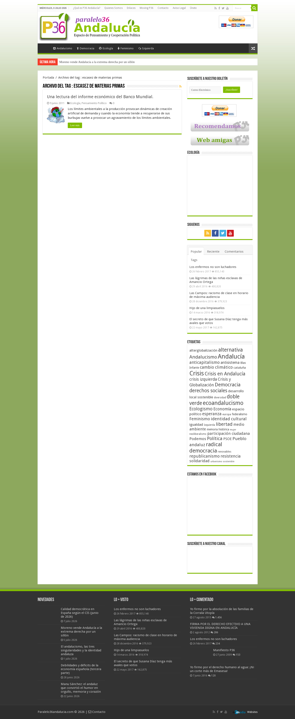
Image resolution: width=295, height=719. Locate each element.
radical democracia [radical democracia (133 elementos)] (205, 447)
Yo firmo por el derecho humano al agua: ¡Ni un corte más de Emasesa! (222, 669)
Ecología (106, 48)
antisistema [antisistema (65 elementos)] (230, 362)
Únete (193, 8)
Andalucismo (62, 48)
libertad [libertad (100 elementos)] (224, 424)
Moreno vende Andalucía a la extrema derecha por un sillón (97, 62)
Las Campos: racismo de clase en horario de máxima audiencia (218, 295)
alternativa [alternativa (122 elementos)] (230, 350)
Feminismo (126, 48)
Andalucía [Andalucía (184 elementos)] (231, 356)
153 (238, 654)
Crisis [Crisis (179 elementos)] (196, 373)
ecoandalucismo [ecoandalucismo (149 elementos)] (223, 403)
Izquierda (146, 48)
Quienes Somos (113, 8)
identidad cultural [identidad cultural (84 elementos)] (229, 418)
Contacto (163, 8)
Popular (196, 251)
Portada (45, 47)
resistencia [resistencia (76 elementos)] (231, 456)
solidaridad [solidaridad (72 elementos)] (199, 461)
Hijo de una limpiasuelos (207, 308)
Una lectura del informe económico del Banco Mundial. (100, 96)
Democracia (85, 48)
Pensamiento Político (94, 103)
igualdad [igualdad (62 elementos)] (196, 424)
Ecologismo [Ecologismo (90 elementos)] (201, 408)
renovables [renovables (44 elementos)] (224, 451)
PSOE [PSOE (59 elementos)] (227, 439)
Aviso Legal (179, 8)
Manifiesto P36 (224, 650)
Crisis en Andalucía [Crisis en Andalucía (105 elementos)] (225, 374)
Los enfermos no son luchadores (212, 267)
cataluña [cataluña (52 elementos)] (240, 368)
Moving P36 (146, 8)
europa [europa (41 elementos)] (226, 414)
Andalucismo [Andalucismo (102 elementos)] (203, 357)
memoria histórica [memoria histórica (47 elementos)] (218, 429)
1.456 (218, 617)
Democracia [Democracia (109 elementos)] (228, 385)
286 (216, 632)
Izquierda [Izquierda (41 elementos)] (209, 424)
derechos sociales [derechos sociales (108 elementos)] (208, 391)
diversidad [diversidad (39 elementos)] (220, 397)
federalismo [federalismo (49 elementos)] (239, 414)
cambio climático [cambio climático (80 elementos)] (216, 367)
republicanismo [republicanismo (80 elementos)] (204, 456)
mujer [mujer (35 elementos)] (233, 429)
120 (213, 675)
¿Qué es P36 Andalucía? (86, 8)
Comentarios (234, 251)
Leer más (75, 125)
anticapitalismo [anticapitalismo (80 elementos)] (204, 362)
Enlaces (131, 8)
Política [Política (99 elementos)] (214, 438)
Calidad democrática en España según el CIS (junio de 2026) (79, 613)
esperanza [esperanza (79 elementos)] (212, 413)
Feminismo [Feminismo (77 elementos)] (199, 418)
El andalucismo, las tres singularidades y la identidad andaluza (81, 650)
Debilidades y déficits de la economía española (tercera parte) (81, 669)
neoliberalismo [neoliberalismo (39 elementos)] (197, 433)
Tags (194, 260)
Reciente (213, 251)
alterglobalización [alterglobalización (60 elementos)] (203, 350)
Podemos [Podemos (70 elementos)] (197, 438)
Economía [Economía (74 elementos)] (222, 409)
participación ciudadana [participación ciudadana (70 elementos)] (228, 433)
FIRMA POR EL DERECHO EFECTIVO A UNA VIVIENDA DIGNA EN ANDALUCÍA (220, 626)
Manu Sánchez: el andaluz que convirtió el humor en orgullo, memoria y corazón (81, 688)
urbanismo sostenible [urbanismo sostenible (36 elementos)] (222, 461)
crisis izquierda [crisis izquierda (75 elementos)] (203, 379)
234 (217, 643)
